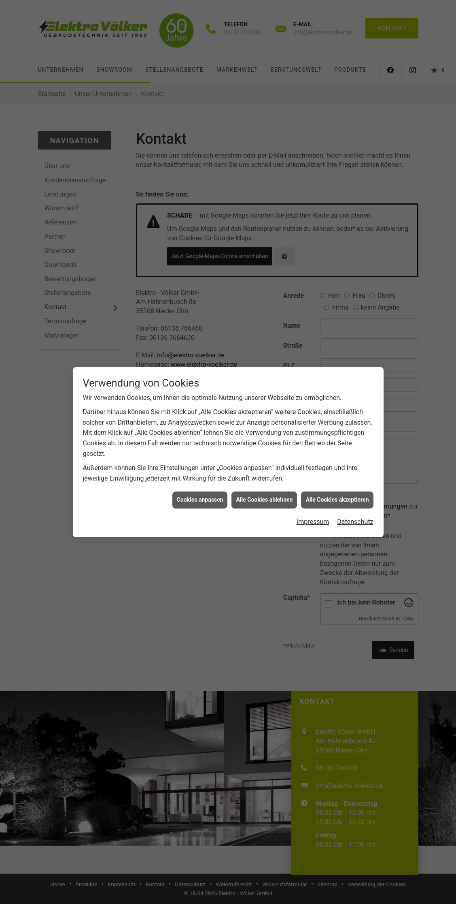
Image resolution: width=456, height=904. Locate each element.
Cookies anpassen (200, 488)
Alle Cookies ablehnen (264, 488)
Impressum (313, 509)
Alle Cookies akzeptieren (337, 488)
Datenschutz (355, 509)
